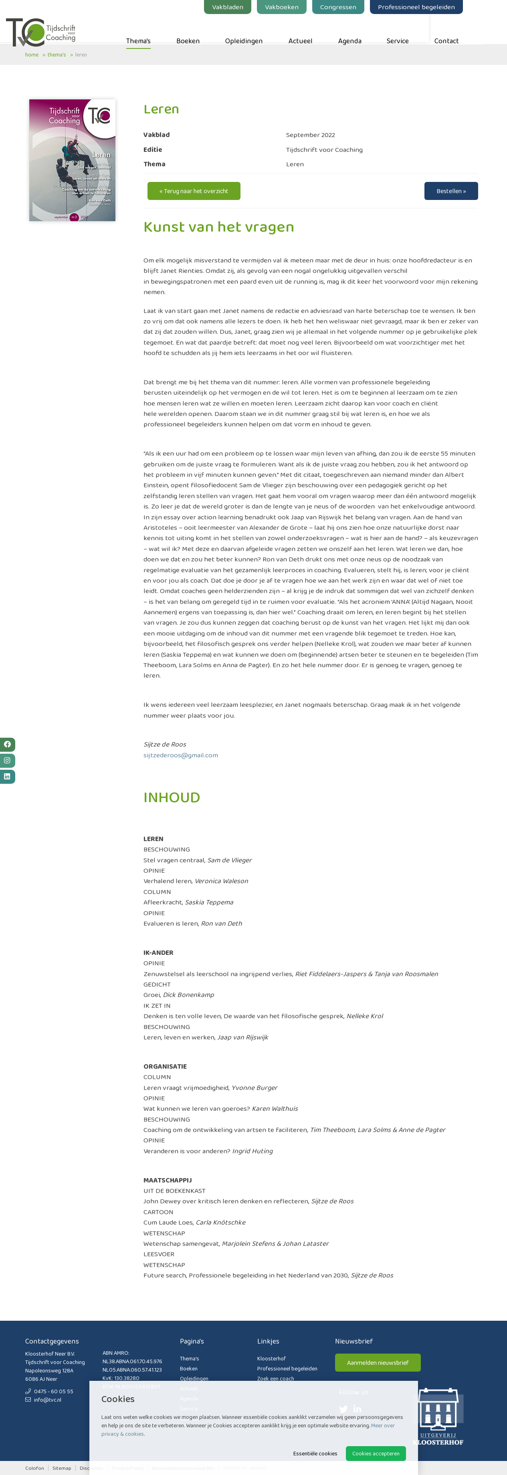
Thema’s (157, 28)
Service (417, 28)
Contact (465, 28)
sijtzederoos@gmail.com (180, 755)
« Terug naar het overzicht (194, 191)
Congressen (357, 7)
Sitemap (62, 1468)
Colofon (34, 1468)
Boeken (207, 28)
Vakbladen (247, 7)
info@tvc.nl (43, 1400)
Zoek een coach (275, 1378)
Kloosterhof (271, 1358)
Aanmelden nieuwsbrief (378, 1362)
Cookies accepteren (376, 1453)
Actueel (319, 28)
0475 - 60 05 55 (49, 1391)
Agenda (368, 28)
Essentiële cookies (315, 1453)
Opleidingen (263, 28)
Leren (81, 54)
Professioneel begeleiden (435, 7)
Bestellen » (451, 191)
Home (31, 54)
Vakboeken (301, 7)
